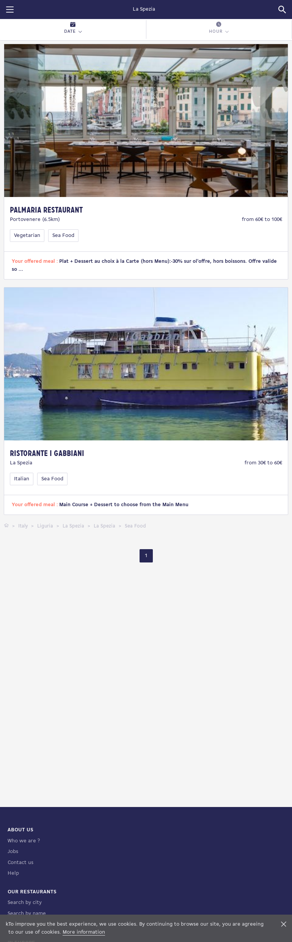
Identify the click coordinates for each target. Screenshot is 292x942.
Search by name (27, 914)
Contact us (20, 863)
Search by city (25, 902)
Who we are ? (24, 841)
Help (13, 873)
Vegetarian (27, 235)
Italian (21, 479)
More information (84, 932)
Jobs (13, 852)
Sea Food (63, 235)
